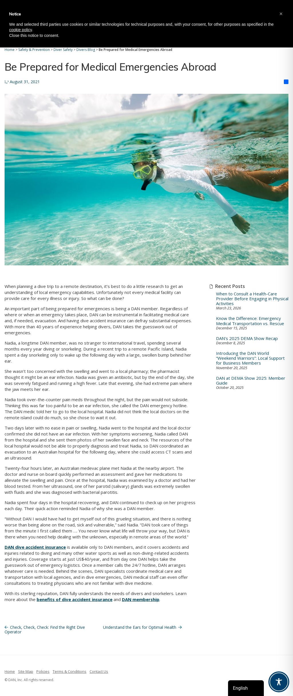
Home (10, 671)
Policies (43, 671)
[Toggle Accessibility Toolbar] (279, 682)
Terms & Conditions (69, 671)
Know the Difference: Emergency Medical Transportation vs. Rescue (250, 321)
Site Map (25, 671)
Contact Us (99, 671)
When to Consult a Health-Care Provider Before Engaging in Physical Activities (252, 298)
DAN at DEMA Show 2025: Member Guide (250, 381)
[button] (281, 13)
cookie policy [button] (20, 29)
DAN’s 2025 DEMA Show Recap (247, 338)
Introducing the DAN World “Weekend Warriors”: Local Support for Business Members (250, 358)
